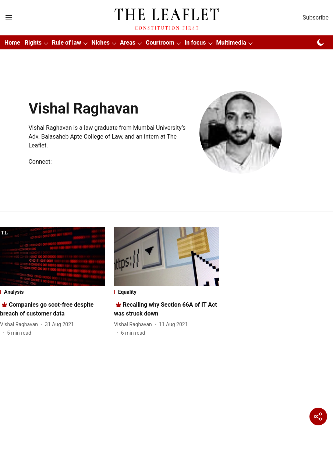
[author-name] (20, 324)
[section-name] (52, 292)
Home (12, 42)
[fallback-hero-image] (52, 256)
